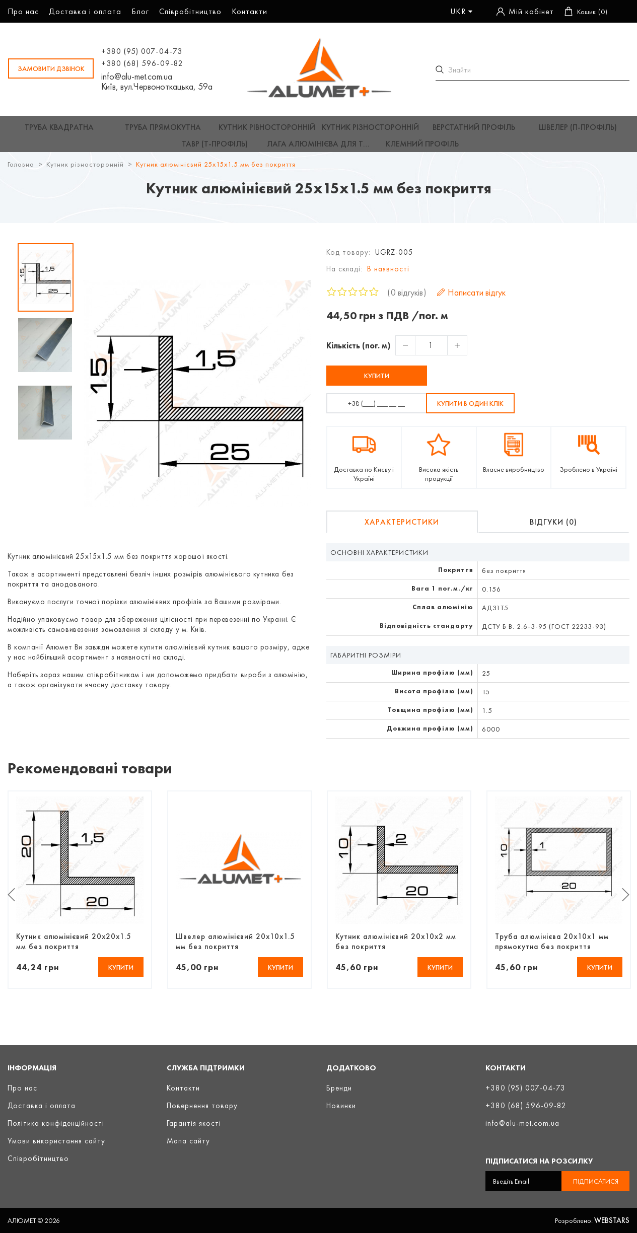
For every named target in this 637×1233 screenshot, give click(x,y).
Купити (376, 381)
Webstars (611, 1220)
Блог (140, 11)
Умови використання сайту (56, 1141)
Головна (21, 170)
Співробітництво (190, 11)
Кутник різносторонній (85, 170)
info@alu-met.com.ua (136, 77)
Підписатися (595, 1181)
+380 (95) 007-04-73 (141, 51)
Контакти (249, 11)
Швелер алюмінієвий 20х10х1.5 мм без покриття (235, 947)
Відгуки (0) (553, 528)
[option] (46, 283)
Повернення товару (202, 1106)
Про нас (23, 11)
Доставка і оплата (85, 11)
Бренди (339, 1088)
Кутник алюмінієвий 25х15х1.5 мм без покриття (216, 170)
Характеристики (402, 528)
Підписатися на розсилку (539, 1161)
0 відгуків (407, 298)
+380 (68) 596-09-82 (142, 63)
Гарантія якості (194, 1123)
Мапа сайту (188, 1141)
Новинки (341, 1106)
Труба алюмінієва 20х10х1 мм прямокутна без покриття (552, 947)
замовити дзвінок (50, 69)
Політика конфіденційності (56, 1123)
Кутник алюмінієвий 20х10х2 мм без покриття (395, 947)
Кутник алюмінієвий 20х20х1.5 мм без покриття (73, 947)
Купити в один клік (470, 409)
